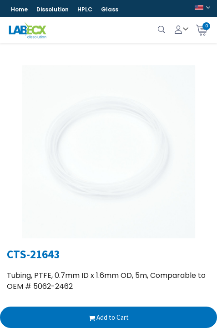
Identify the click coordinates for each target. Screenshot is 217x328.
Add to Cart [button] (109, 317)
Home (19, 9)
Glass (109, 9)
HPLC (84, 9)
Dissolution (52, 9)
